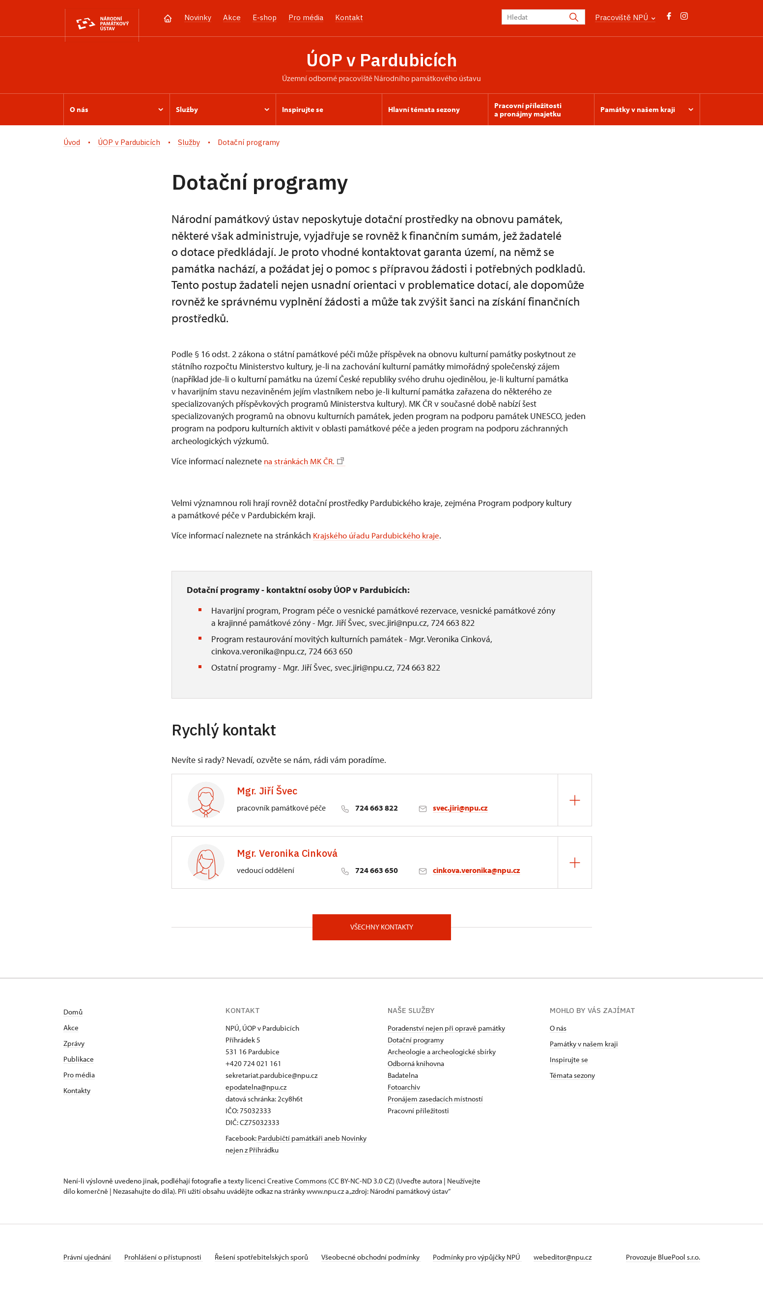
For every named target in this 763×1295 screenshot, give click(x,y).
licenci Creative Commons (286, 1186)
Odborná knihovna (416, 1068)
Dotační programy (416, 1045)
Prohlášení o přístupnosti (167, 1262)
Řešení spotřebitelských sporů (270, 1262)
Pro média (305, 17)
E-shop (265, 17)
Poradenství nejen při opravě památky (446, 1033)
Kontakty (76, 1095)
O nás (558, 1033)
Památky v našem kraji (584, 1049)
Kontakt (349, 17)
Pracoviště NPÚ (625, 17)
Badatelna (403, 1080)
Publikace (78, 1064)
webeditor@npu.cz (582, 1262)
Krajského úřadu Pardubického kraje (379, 539)
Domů (73, 1017)
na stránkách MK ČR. (306, 464)
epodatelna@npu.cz (256, 1092)
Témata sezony (572, 1080)
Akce (232, 17)
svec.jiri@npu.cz (460, 811)
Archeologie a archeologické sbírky (442, 1057)
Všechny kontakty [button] (381, 931)
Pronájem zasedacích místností (435, 1104)
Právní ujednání (88, 1262)
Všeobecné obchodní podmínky (383, 1262)
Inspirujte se (569, 1065)
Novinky (197, 17)
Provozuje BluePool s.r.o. (663, 1262)
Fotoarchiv (404, 1092)
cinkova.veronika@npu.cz (476, 874)
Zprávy (74, 1048)
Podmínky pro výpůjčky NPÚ (493, 1262)
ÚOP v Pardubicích (381, 61)
